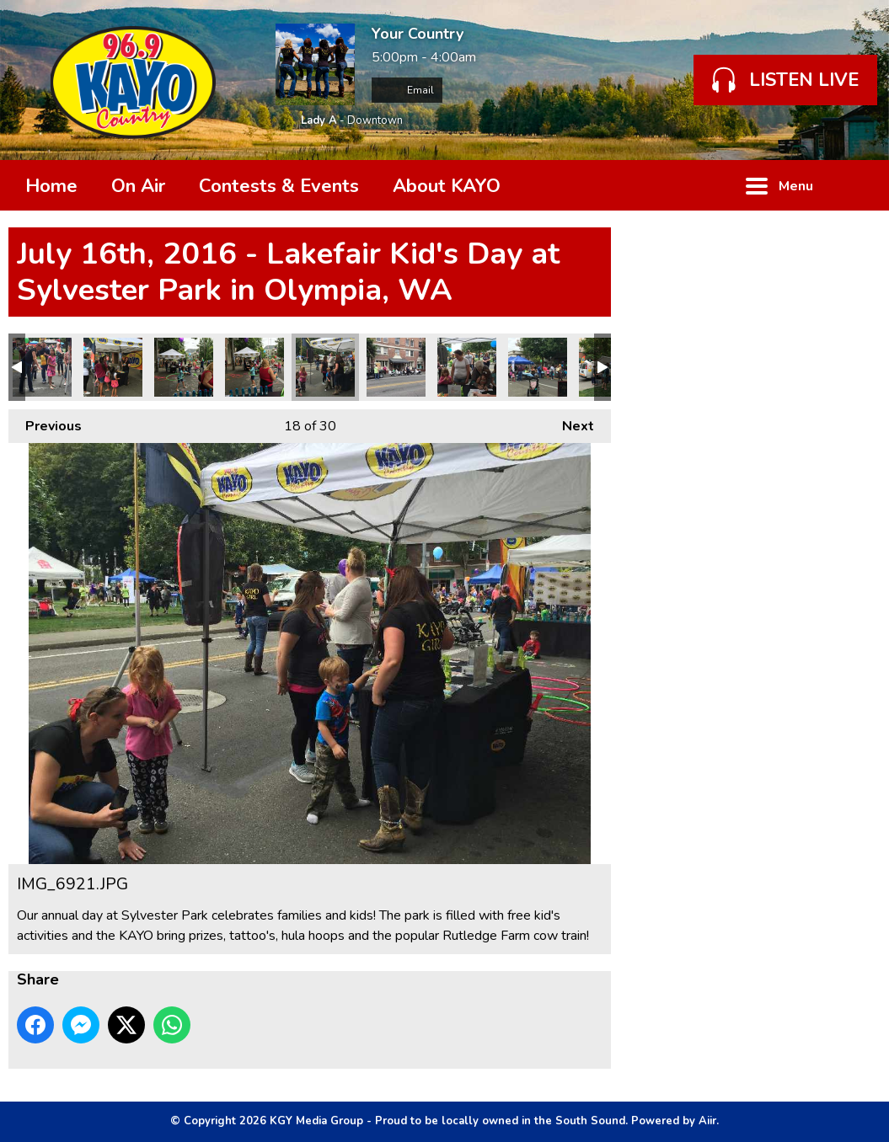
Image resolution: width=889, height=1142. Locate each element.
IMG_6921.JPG (325, 367)
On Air (138, 186)
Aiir (707, 1121)
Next (569, 422)
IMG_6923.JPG (183, 367)
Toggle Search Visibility (855, 185)
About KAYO (447, 186)
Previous (45, 422)
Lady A (319, 120)
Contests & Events (279, 186)
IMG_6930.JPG (42, 367)
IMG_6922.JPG (254, 367)
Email (407, 90)
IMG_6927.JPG (112, 367)
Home (51, 186)
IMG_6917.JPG (537, 367)
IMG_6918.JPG (466, 367)
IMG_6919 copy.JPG (396, 367)
